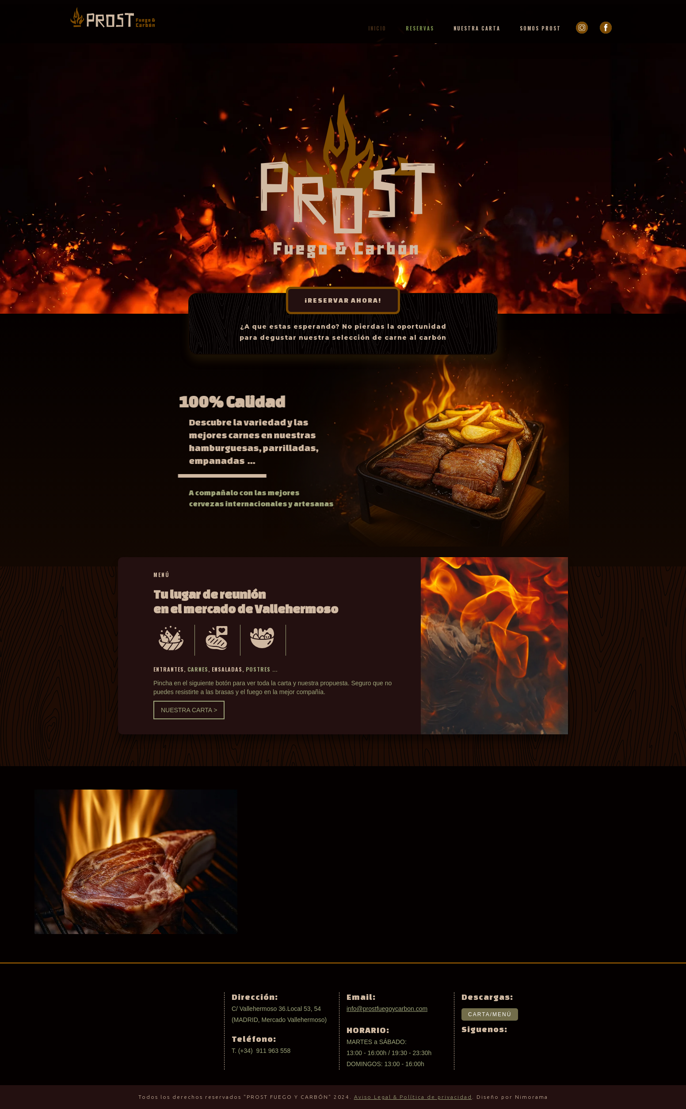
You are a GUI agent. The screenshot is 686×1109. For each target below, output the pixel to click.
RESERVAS (420, 28)
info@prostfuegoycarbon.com (387, 1008)
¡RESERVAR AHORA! (343, 300)
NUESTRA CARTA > (189, 710)
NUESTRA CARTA (477, 28)
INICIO (377, 28)
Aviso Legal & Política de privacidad (413, 1097)
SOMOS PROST (540, 28)
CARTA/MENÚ (489, 1014)
